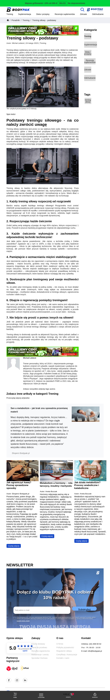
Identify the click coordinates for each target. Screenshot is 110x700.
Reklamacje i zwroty (40, 654)
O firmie (59, 644)
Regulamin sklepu (64, 651)
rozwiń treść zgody (23, 621)
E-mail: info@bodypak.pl (91, 651)
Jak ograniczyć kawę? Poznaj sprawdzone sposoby (19, 485)
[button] (68, 694)
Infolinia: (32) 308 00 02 (91, 644)
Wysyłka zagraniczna (40, 651)
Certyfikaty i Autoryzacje (66, 654)
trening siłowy (88, 101)
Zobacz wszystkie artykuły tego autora (39, 389)
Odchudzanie (98, 14)
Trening (10, 14)
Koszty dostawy (38, 644)
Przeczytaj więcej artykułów (18, 398)
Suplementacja (24, 14)
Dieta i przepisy (43, 14)
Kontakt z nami (62, 658)
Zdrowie (83, 14)
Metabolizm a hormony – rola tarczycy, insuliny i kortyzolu (56, 484)
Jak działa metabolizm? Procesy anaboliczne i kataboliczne (87, 485)
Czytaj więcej (13, 546)
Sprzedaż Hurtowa (39, 658)
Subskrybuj (84, 609)
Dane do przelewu (39, 647)
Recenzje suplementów (65, 14)
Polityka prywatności (65, 647)
